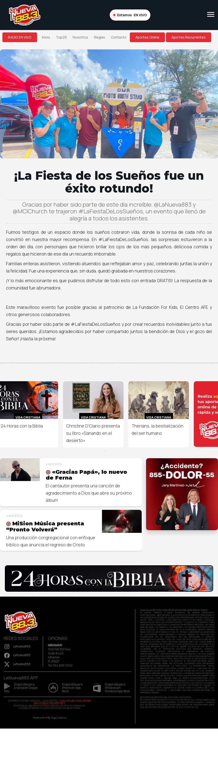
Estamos (130, 15)
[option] (93, 414)
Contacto (118, 37)
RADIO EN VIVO (19, 37)
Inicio (46, 37)
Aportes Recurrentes (188, 37)
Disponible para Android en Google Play (21, 688)
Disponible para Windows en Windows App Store (111, 688)
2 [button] (112, 451)
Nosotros (80, 37)
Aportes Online (147, 37)
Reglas (99, 37)
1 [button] (105, 451)
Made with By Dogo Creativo (49, 717)
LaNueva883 (17, 646)
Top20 (61, 37)
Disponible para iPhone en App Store (65, 688)
